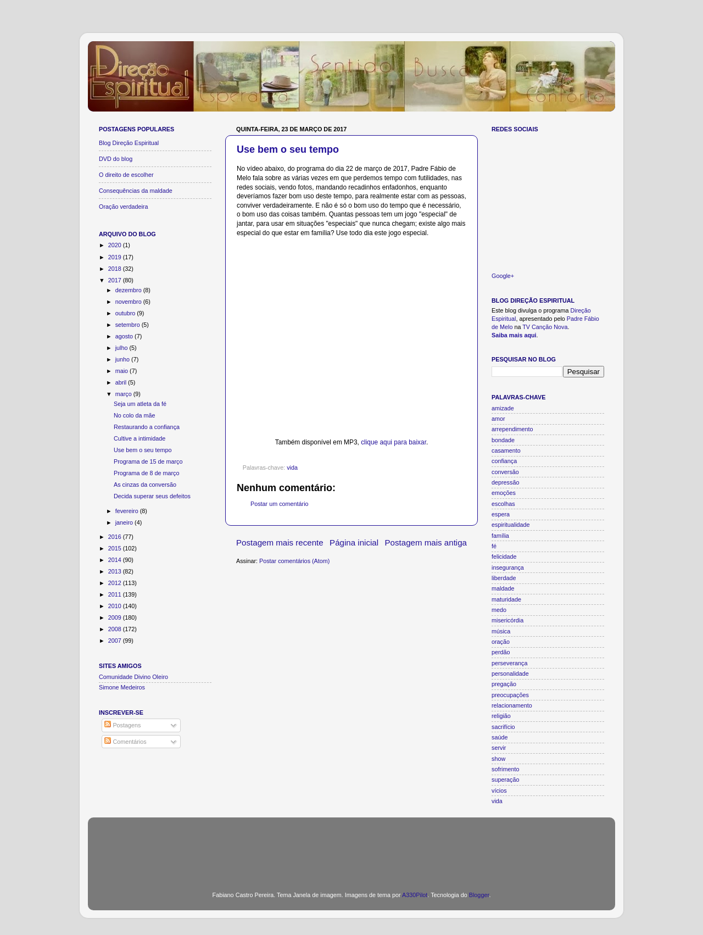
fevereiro (127, 511)
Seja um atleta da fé (140, 403)
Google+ (503, 275)
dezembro (129, 290)
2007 (115, 640)
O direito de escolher (126, 174)
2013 (115, 571)
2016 (115, 536)
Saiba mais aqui (514, 335)
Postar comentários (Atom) (294, 561)
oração (501, 641)
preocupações (510, 695)
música (501, 631)
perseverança (509, 663)
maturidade (506, 599)
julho (122, 347)
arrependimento (512, 429)
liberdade (504, 578)
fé (494, 546)
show (498, 758)
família (500, 535)
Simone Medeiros (122, 687)
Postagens (122, 725)
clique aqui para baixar (393, 442)
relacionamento (512, 705)
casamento (506, 450)
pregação (504, 684)
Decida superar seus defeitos (152, 496)
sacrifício (503, 726)
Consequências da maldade (135, 190)
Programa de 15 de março (148, 461)
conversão (505, 472)
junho (123, 359)
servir (499, 747)
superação (505, 779)
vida (292, 467)
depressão (505, 482)
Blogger (479, 895)
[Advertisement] (351, 847)
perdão (501, 652)
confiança (504, 461)
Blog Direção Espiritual (129, 143)
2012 (115, 583)
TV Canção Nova (544, 327)
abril (121, 382)
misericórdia (507, 620)
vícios (499, 790)
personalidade (510, 673)
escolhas (503, 503)
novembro (129, 301)
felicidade (504, 556)
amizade (503, 408)
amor (498, 418)
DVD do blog (115, 158)
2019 (115, 257)
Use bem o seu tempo (288, 149)
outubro (126, 313)
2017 (115, 280)
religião (501, 716)
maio (122, 371)
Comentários (125, 741)
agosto (125, 336)
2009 (115, 617)
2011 (115, 594)
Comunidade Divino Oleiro (133, 677)
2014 (115, 559)
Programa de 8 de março (146, 473)
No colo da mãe (134, 415)
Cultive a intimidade (139, 438)
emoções (504, 492)
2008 (115, 629)
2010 (115, 606)
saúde (499, 737)
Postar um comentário (279, 503)
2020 (115, 245)
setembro (128, 324)
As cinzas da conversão (145, 484)
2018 (115, 268)
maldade (503, 588)
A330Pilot (414, 895)
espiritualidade (511, 524)
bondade (503, 440)
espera (501, 514)
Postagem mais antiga (426, 542)
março (124, 394)
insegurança (508, 567)
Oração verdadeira (123, 206)
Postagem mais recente (279, 542)
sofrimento (505, 769)
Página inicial (354, 542)
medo (499, 609)
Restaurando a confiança (147, 427)
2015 (115, 548)
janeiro (125, 522)
